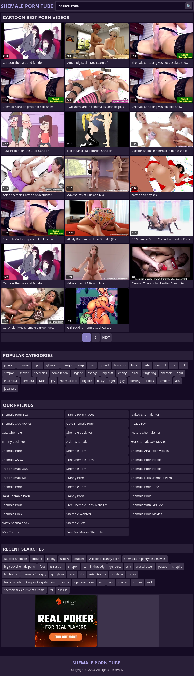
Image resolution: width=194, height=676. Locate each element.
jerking (9, 365)
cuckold (37, 559)
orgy (81, 365)
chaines (123, 582)
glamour (52, 365)
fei (51, 590)
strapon (9, 373)
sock (150, 582)
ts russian (56, 567)
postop (162, 567)
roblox (132, 574)
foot (42, 567)
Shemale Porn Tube (145, 487)
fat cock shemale (15, 559)
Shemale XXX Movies (16, 423)
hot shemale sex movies (148, 441)
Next (106, 337)
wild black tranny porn (104, 559)
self (101, 582)
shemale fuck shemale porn (151, 478)
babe (147, 365)
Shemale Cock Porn (80, 432)
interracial (11, 381)
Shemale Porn (12, 450)
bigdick (87, 381)
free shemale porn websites (87, 505)
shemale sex (75, 523)
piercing (135, 381)
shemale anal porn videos (150, 450)
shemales (40, 373)
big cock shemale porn (19, 567)
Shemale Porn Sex (15, 414)
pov (173, 365)
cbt (82, 574)
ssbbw (64, 559)
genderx (115, 567)
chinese (24, 365)
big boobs (10, 574)
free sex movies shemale (84, 532)
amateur (28, 381)
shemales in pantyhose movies (145, 559)
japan (37, 365)
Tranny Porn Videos (80, 414)
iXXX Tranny (10, 532)
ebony (122, 373)
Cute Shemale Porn (80, 423)
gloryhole (57, 574)
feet (92, 365)
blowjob (68, 365)
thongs (93, 373)
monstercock (68, 381)
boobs (149, 381)
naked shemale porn (146, 414)
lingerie (78, 373)
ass (177, 381)
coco (72, 574)
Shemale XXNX (12, 460)
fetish (135, 365)
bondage (117, 574)
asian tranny (97, 574)
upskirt (104, 365)
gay (122, 381)
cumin (137, 582)
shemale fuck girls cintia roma (24, 590)
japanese (10, 389)
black (134, 373)
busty (100, 381)
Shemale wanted (78, 514)
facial (42, 381)
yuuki (65, 582)
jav (53, 381)
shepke (177, 567)
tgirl (112, 381)
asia (128, 567)
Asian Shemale (77, 441)
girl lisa (62, 590)
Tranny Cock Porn (14, 441)
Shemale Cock (12, 514)
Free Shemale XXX (15, 469)
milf (183, 365)
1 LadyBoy (138, 423)
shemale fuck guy (34, 574)
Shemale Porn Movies (146, 514)
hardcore (120, 365)
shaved (24, 373)
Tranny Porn (75, 478)
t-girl (180, 373)
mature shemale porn (146, 432)
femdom (164, 381)
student (79, 559)
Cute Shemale (12, 432)
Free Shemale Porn (80, 460)
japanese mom (84, 582)
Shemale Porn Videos (146, 460)
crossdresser (144, 567)
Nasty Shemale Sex (15, 523)
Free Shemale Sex (14, 478)
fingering (150, 373)
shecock (166, 373)
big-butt (107, 373)
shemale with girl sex (147, 505)
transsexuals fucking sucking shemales (30, 582)
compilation (60, 373)
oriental (160, 365)
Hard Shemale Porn (16, 496)
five (110, 582)
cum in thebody (93, 567)
